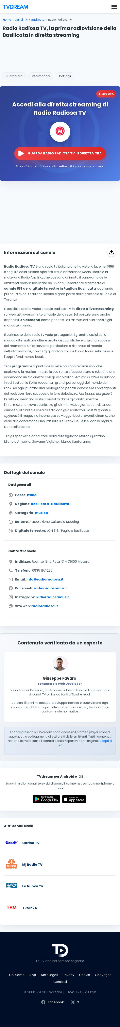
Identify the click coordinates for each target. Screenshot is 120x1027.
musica (41, 512)
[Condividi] (111, 252)
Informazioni (41, 76)
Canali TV (21, 20)
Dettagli (65, 76)
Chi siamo (16, 975)
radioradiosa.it (44, 606)
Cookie (84, 975)
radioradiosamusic (51, 588)
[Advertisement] (60, 54)
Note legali (49, 975)
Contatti (60, 981)
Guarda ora (13, 76)
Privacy (68, 975)
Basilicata (38, 20)
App (32, 975)
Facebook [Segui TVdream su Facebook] (52, 1002)
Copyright (103, 975)
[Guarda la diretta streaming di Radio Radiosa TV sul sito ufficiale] (60, 153)
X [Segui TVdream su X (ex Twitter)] (75, 1002)
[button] (114, 6)
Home (7, 20)
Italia (32, 495)
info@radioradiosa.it (45, 579)
